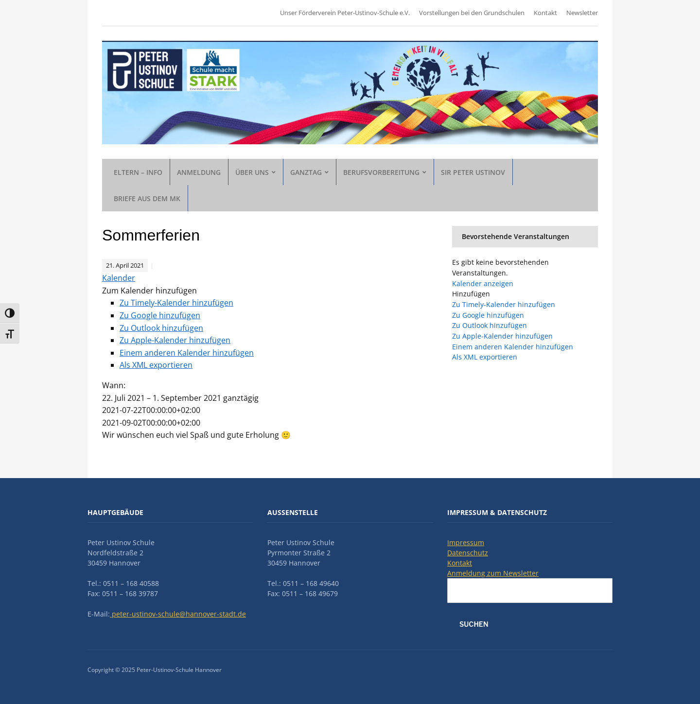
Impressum (465, 542)
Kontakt (545, 12)
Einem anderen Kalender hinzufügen (187, 352)
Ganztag (306, 172)
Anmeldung (199, 172)
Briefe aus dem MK (147, 198)
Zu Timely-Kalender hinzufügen (176, 302)
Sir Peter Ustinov (473, 172)
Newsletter (582, 12)
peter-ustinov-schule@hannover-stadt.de (178, 613)
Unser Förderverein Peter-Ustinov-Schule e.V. (345, 12)
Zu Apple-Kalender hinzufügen (175, 340)
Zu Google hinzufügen (160, 315)
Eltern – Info (138, 172)
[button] (149, 290)
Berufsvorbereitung (381, 172)
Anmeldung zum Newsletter (493, 573)
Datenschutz (467, 552)
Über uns (252, 172)
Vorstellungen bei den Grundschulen (472, 12)
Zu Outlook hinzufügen (161, 328)
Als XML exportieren (156, 365)
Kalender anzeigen (482, 283)
